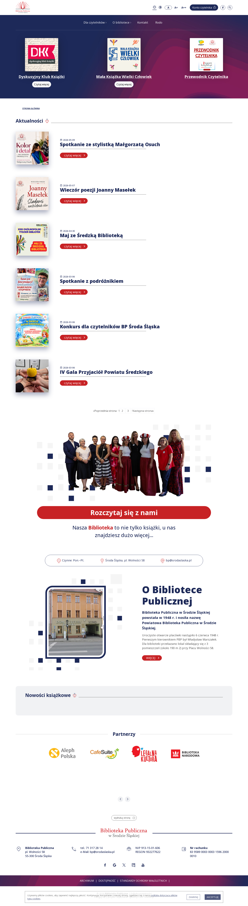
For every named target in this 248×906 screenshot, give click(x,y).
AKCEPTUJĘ (213, 897)
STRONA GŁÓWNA (31, 108)
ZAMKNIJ (193, 897)
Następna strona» (143, 411)
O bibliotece (121, 22)
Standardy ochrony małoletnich (143, 880)
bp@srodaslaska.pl (102, 852)
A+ (176, 7)
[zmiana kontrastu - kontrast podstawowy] (154, 7)
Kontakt (142, 22)
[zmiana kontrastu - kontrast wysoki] (160, 7)
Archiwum (87, 880)
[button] (120, 799)
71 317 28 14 (94, 848)
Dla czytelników (94, 22)
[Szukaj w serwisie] (230, 7)
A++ (183, 7)
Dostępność (107, 880)
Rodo (158, 22)
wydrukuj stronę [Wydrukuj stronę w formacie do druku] (125, 818)
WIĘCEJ (150, 658)
